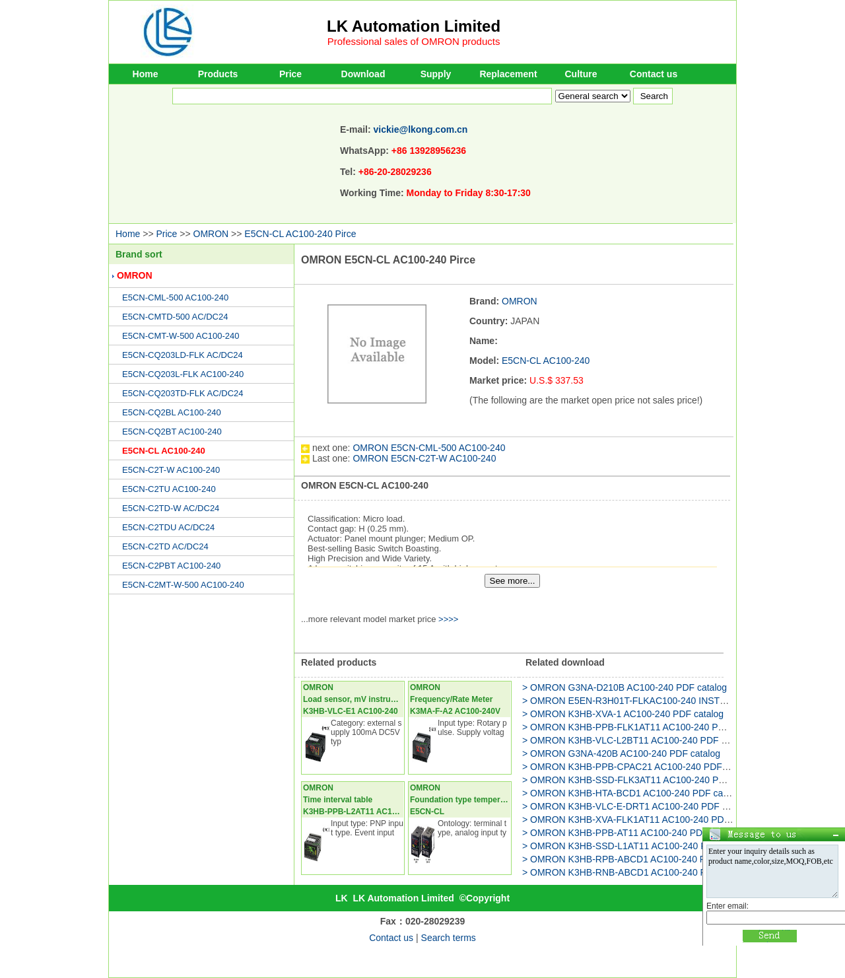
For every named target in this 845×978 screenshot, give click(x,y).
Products (218, 74)
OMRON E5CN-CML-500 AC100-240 (429, 447)
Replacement (508, 74)
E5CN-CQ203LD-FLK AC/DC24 (182, 355)
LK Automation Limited (413, 26)
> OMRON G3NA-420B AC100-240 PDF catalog (621, 753)
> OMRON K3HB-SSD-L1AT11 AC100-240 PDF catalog (636, 846)
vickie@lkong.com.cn (421, 129)
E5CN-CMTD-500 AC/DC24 (175, 317)
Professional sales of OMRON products (413, 41)
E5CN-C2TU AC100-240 (169, 489)
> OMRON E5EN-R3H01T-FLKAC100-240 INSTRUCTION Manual (658, 700)
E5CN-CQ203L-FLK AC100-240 (183, 374)
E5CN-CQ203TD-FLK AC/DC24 (183, 393)
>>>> (448, 619)
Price (290, 74)
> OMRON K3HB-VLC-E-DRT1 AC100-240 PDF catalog (637, 806)
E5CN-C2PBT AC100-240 (171, 566)
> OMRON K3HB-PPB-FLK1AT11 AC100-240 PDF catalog (642, 727)
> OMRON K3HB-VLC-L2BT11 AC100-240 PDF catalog (636, 740)
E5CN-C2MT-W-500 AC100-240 (183, 585)
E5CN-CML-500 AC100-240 (175, 297)
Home (145, 74)
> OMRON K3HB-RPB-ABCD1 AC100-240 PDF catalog (636, 859)
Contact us (653, 74)
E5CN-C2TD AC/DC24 (165, 546)
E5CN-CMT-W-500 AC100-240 (181, 336)
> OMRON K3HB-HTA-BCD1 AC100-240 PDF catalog (632, 793)
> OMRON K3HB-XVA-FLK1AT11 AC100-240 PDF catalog (642, 819)
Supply (436, 74)
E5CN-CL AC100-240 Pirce (300, 233)
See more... (512, 581)
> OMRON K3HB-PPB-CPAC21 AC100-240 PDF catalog (638, 766)
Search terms (448, 937)
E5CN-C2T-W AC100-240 (171, 470)
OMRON (211, 233)
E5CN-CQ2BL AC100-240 (171, 412)
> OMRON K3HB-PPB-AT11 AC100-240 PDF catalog (631, 832)
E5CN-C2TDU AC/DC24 (168, 527)
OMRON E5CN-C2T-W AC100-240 (424, 458)
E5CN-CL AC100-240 (163, 451)
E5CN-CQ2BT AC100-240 (172, 432)
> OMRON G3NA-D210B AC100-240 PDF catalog (624, 687)
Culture (581, 74)
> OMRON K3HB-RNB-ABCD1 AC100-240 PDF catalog (636, 872)
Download (363, 74)
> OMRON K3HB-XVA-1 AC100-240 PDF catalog (623, 714)
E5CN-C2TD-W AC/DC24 (170, 508)
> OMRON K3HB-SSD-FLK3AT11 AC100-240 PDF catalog (642, 780)
